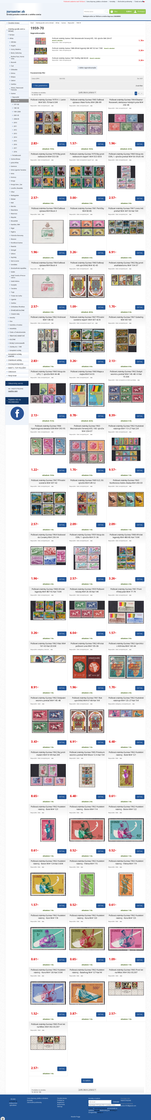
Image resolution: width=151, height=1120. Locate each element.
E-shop (90, 1108)
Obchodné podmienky (125, 2)
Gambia (13, 84)
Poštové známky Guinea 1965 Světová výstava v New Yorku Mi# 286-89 (87, 101)
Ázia (11, 321)
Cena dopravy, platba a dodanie (96, 2)
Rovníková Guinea (16, 243)
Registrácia (60, 1102)
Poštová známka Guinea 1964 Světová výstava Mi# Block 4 (48, 264)
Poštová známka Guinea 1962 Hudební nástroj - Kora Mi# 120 (87, 916)
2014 (15, 137)
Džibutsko (14, 70)
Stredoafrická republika (18, 268)
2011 (15, 126)
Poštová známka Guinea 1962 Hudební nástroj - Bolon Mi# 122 (126, 808)
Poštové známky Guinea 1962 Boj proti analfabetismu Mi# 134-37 (126, 264)
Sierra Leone (15, 261)
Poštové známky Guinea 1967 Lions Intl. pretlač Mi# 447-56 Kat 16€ (126, 209)
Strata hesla (61, 1104)
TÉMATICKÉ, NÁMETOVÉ (17, 336)
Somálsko (14, 265)
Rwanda (13, 246)
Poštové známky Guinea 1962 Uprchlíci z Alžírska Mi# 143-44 (126, 644)
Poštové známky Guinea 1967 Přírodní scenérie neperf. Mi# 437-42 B (87, 318)
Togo (12, 292)
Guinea (13, 93)
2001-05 (16, 115)
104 (40, 95)
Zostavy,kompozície (15, 364)
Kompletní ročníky (15, 350)
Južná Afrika (14, 163)
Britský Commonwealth (17, 343)
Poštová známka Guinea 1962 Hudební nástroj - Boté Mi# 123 (48, 808)
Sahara (13, 254)
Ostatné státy (15, 314)
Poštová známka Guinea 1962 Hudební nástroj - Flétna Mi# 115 (87, 862)
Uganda (13, 299)
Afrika (11, 38)
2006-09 (16, 119)
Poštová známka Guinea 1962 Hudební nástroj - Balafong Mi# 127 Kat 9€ (87, 971)
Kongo (13, 181)
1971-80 (16, 104)
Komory (13, 177)
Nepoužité (15, 97)
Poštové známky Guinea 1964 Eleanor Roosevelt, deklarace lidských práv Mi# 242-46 (126, 102)
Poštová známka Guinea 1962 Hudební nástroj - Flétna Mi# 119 (126, 862)
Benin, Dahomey (16, 53)
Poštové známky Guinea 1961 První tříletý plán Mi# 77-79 (126, 590)
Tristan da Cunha (16, 296)
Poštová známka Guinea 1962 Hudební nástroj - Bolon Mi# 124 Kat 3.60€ (48, 862)
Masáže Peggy (75, 1117)
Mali (12, 203)
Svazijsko (14, 285)
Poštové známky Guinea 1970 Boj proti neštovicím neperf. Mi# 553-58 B (87, 155)
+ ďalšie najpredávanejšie (87, 68)
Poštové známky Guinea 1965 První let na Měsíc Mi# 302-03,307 (126, 971)
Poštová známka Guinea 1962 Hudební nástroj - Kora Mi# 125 (126, 916)
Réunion (13, 239)
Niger (12, 228)
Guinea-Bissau (15, 159)
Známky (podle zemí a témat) (16, 30)
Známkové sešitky (15, 360)
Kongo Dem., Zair (16, 184)
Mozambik (14, 221)
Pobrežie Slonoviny (17, 235)
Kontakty (112, 2)
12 (32, 95)
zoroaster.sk (16, 11)
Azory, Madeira (16, 49)
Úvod (32, 23)
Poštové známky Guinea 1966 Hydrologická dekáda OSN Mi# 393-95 (48, 427)
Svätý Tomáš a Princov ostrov (18, 277)
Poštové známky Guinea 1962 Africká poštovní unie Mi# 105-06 (87, 644)
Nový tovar (12, 375)
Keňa (12, 174)
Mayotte (13, 217)
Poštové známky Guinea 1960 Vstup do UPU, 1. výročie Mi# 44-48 (48, 372)
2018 (15, 152)
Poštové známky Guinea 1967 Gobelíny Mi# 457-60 (126, 318)
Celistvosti (12, 372)
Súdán (13, 272)
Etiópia (13, 77)
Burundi (13, 62)
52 (37, 95)
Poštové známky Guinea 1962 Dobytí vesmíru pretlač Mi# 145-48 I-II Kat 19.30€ (126, 374)
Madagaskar (15, 195)
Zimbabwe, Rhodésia (18, 307)
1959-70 (16, 101)
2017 (15, 148)
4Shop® (96, 1110)
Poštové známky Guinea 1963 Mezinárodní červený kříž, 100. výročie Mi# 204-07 (82, 38)
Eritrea (13, 73)
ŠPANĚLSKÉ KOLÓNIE (17, 310)
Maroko (13, 206)
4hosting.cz (113, 1110)
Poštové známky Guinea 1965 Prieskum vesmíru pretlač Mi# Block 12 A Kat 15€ (87, 753)
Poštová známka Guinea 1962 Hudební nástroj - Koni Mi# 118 (48, 916)
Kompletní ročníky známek (15, 355)
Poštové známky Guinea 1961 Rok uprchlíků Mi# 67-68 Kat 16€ (87, 699)
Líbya (12, 192)
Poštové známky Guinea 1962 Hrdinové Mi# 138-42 (48, 318)
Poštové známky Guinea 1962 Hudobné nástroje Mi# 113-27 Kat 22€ (126, 427)
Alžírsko (13, 42)
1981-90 (16, 108)
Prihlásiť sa (60, 1100)
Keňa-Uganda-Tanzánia (18, 170)
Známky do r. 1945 (16, 347)
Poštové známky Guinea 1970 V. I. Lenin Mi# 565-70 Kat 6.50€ (48, 101)
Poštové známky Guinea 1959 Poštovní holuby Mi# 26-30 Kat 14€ (87, 590)
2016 (15, 144)
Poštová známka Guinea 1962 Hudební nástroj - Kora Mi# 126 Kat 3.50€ (48, 971)
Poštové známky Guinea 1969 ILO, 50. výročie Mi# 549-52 (87, 481)
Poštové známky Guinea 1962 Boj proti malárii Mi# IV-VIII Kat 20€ (48, 753)
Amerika (12, 318)
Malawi (13, 199)
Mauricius (14, 214)
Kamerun (14, 166)
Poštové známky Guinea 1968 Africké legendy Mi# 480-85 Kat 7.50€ (126, 536)
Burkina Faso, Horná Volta (17, 58)
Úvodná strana (13, 23)
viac (52, 106)
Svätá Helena (15, 281)
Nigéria (13, 232)
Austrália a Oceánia (16, 325)
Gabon (13, 80)
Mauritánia (14, 210)
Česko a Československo (18, 332)
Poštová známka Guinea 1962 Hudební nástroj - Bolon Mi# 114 (87, 808)
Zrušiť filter (139, 86)
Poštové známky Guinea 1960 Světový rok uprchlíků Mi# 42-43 (87, 264)
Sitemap (59, 1106)
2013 (15, 133)
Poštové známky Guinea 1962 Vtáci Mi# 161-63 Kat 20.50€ (48, 644)
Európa (12, 35)
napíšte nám (13, 391)
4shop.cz (100, 1112)
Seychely (13, 257)
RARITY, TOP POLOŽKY (17, 368)
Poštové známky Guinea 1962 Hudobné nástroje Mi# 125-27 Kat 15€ (126, 699)
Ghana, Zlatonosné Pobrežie (17, 89)
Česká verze (139, 2)
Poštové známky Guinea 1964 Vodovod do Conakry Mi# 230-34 (48, 536)
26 (35, 95)
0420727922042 (126, 1100)
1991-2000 (17, 112)
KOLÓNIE (12, 339)
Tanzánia (14, 288)
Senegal (13, 250)
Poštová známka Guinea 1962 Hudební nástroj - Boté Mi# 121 (126, 753)
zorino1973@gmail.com (128, 1106)
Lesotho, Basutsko (17, 188)
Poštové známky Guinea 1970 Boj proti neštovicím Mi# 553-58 (48, 155)
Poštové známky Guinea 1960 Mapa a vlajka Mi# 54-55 (87, 372)
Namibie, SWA (15, 225)
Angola (13, 46)
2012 (15, 130)
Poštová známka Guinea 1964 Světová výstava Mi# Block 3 (48, 209)
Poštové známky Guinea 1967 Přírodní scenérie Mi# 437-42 (48, 481)
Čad (12, 66)
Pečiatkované (16, 155)
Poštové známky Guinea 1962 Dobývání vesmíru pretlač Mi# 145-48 (48, 699)
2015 (15, 141)
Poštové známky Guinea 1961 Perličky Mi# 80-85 (70, 58)
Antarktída (13, 329)
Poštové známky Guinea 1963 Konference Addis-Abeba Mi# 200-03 (126, 481)
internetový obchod (100, 1108)
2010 (15, 123)
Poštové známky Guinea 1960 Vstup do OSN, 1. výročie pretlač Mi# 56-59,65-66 (126, 155)
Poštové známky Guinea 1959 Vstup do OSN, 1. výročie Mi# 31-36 (87, 536)
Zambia (13, 303)
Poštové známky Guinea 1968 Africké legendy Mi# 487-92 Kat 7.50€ (77, 48)
